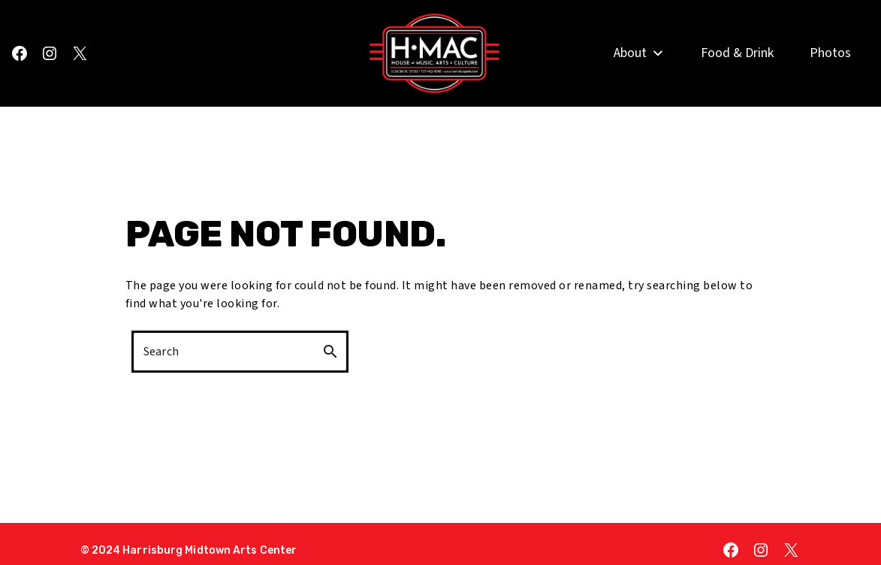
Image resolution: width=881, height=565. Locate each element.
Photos (830, 73)
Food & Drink (737, 73)
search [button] (330, 352)
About (639, 74)
